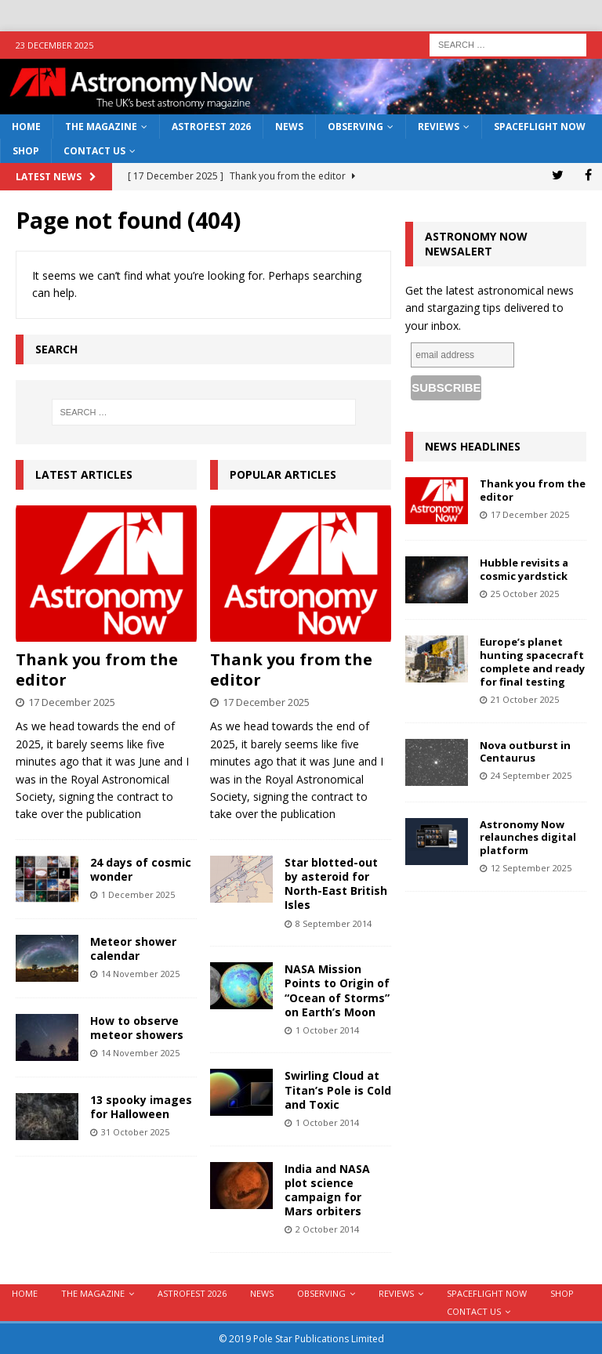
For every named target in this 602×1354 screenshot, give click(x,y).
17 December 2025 (71, 702)
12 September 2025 (531, 868)
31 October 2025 (135, 1132)
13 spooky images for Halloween (141, 1106)
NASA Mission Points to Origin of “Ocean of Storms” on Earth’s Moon (337, 990)
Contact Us (94, 150)
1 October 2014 (327, 1030)
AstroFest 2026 (211, 126)
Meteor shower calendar (133, 948)
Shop (26, 150)
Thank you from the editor (97, 669)
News (289, 126)
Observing (355, 126)
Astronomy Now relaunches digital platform (528, 837)
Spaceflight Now (540, 126)
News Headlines (472, 446)
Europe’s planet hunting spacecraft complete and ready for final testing (532, 662)
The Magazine (101, 126)
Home (26, 126)
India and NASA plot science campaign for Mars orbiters (327, 1190)
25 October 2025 (525, 593)
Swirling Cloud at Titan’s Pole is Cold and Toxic (338, 1089)
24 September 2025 (531, 775)
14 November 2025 (140, 973)
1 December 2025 (138, 894)
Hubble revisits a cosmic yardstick (524, 569)
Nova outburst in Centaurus (525, 752)
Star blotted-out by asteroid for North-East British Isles (336, 884)
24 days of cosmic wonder (140, 869)
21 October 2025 (525, 699)
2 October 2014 (327, 1229)
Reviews (438, 126)
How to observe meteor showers (136, 1027)
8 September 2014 (334, 923)
